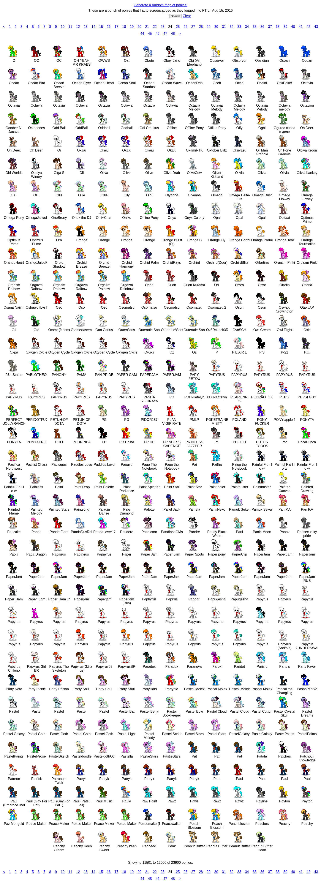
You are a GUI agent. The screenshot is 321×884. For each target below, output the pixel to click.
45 (150, 33)
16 (109, 26)
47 (165, 33)
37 (270, 26)
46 (158, 33)
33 (239, 26)
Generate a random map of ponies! (160, 5)
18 (124, 26)
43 (316, 26)
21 (147, 26)
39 (285, 26)
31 (224, 26)
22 (155, 26)
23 (162, 26)
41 (301, 26)
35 (255, 26)
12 (78, 26)
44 (142, 33)
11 (70, 26)
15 (101, 26)
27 (193, 26)
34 (247, 26)
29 (208, 26)
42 (308, 26)
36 (262, 26)
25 (178, 26)
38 (278, 26)
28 (201, 26)
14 (93, 26)
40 (293, 26)
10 (63, 26)
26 (185, 26)
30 (216, 26)
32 (232, 26)
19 (132, 26)
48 (173, 33)
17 (116, 26)
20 (139, 26)
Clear (187, 16)
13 (86, 26)
